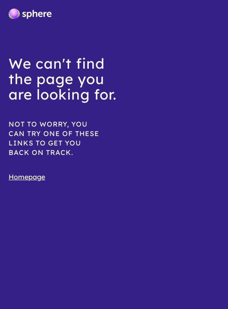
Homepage (27, 177)
